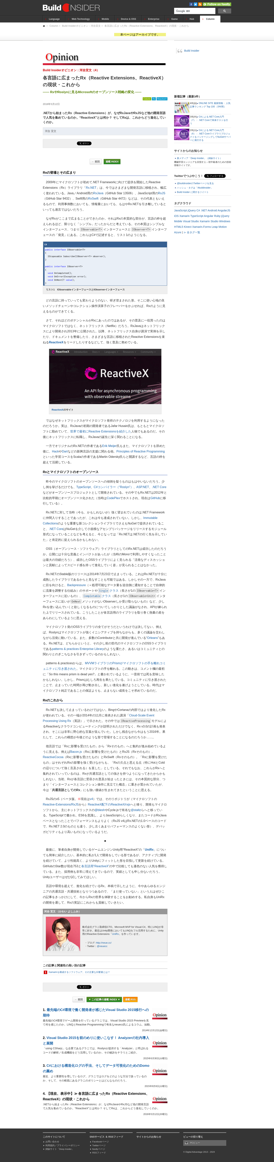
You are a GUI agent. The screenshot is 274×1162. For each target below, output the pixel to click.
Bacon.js (76, 751)
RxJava (98, 193)
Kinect (187, 226)
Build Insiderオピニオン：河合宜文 (81, 25)
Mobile (105, 19)
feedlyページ (98, 1149)
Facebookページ (100, 1141)
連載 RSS (130, 999)
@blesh (100, 810)
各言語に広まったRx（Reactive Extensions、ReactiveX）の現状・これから (146, 25)
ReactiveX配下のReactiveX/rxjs (109, 804)
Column (210, 19)
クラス (108, 590)
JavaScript (180, 210)
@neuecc (102, 946)
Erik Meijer (109, 446)
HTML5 (178, 226)
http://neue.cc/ (104, 942)
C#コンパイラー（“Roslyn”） (113, 487)
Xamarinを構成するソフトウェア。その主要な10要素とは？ (79, 972)
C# (198, 210)
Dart (65, 451)
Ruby (217, 215)
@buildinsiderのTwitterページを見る (195, 183)
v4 (91, 799)
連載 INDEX (112, 161)
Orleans (152, 637)
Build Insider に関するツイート (193, 192)
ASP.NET (142, 487)
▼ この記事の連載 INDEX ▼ (104, 999)
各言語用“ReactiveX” (95, 866)
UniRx (149, 849)
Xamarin (184, 215)
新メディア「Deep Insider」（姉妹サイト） (199, 158)
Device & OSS (128, 19)
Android (212, 210)
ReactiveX (162, 99)
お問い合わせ (52, 1141)
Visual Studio (191, 221)
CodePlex (113, 498)
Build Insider (191, 50)
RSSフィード (99, 1153)
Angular (208, 215)
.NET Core (159, 487)
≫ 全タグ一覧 (191, 232)
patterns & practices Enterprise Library (78, 649)
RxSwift (93, 198)
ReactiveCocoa (53, 757)
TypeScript (83, 487)
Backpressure (76, 585)
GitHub (155, 498)
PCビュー (195, 1143)
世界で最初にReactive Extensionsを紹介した (100, 431)
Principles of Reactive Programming (140, 451)
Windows (224, 221)
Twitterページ (99, 1145)
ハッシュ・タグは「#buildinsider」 (195, 187)
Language (54, 19)
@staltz (136, 810)
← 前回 (96, 161)
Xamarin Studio (209, 221)
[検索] (194, 11)
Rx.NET (91, 187)
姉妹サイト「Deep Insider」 (59, 1149)
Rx (154, 99)
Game (174, 19)
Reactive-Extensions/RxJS (61, 804)
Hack (55, 451)
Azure (177, 232)
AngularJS (224, 210)
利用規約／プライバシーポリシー (62, 1145)
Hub (192, 19)
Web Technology (81, 19)
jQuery (192, 210)
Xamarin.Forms (201, 226)
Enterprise (153, 19)
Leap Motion (219, 226)
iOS (176, 215)
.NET (204, 210)
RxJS (161, 193)
